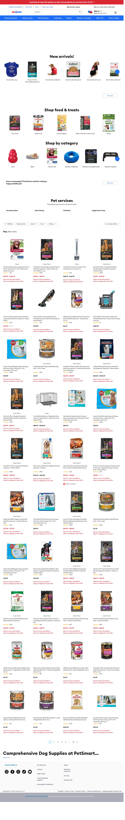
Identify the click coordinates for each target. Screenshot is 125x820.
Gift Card (29, 7)
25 (73, 756)
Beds (32, 167)
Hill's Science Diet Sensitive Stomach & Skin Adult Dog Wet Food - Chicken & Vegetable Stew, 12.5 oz (46, 684)
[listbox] (61, 72)
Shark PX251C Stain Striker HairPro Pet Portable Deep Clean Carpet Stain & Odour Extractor (106, 333)
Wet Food (38, 133)
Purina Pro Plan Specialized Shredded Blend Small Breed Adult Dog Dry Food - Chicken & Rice (75, 535)
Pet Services (41, 779)
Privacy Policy (81, 805)
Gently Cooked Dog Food (73, 80)
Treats (109, 133)
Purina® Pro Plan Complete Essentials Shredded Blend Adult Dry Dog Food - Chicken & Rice (104, 283)
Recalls (60, 805)
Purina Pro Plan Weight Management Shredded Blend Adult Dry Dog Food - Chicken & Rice (74, 585)
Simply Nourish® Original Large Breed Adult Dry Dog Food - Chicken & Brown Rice (15, 535)
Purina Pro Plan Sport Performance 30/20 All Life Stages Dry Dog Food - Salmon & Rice (106, 585)
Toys (13, 167)
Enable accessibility (15, 7)
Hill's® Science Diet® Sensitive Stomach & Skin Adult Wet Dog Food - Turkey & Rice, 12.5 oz (76, 333)
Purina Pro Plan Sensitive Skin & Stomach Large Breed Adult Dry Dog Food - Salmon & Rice (16, 333)
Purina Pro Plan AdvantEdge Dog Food (32, 81)
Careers (40, 783)
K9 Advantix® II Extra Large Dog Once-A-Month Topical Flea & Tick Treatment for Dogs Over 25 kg (16, 283)
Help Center (41, 788)
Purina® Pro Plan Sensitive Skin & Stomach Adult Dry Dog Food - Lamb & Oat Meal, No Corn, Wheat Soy (76, 382)
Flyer (36, 7)
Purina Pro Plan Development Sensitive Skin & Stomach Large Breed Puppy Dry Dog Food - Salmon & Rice (106, 482)
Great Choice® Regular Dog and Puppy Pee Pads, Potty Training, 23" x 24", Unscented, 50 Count (15, 585)
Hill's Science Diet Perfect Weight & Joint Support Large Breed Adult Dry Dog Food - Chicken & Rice (46, 585)
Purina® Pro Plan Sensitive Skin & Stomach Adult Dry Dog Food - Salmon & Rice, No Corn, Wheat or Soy (46, 283)
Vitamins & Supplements (91, 167)
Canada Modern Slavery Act (112, 805)
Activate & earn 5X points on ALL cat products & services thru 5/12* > (61, 2)
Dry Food (15, 133)
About (66, 779)
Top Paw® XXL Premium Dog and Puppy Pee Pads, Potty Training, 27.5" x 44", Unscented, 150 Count (105, 734)
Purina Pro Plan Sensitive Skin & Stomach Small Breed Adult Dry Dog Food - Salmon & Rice (46, 635)
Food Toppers (62, 133)
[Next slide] (117, 72)
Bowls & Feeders (110, 167)
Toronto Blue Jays (11, 80)
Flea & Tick (52, 167)
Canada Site (68, 794)
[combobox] (58, 12)
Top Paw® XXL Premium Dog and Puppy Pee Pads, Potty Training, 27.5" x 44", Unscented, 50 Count (45, 535)
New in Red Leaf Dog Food (114, 80)
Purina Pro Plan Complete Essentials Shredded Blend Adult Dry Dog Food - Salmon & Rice (15, 432)
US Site (66, 790)
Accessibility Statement (45, 798)
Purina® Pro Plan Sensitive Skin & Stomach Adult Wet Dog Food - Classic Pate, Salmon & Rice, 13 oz (106, 684)
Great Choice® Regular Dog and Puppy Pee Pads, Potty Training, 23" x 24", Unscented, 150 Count (15, 382)
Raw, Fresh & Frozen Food (85, 133)
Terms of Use (69, 805)
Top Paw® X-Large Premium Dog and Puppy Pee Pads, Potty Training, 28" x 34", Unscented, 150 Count (76, 432)
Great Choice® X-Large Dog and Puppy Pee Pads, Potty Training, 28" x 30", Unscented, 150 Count (105, 432)
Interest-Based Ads (94, 805)
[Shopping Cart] (118, 12)
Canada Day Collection (52, 80)
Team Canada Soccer (94, 80)
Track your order (47, 7)
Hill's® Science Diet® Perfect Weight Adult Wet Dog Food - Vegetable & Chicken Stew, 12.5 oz (16, 684)
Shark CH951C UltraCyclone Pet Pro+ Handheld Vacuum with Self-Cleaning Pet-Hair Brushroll (46, 333)
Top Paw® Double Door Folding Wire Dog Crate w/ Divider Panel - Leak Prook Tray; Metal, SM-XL (46, 432)
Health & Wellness (71, 167)
